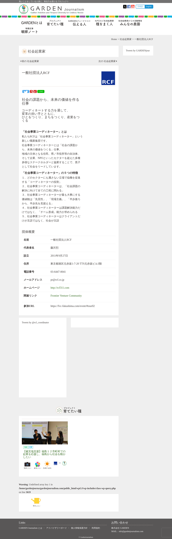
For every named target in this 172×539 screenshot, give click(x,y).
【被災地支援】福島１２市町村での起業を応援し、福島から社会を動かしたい (44, 454)
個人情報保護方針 (79, 528)
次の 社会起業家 (107, 61)
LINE (41, 91)
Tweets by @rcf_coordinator (35, 322)
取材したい (27, 465)
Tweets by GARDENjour (138, 50)
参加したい (37, 465)
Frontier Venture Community (66, 295)
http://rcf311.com (59, 287)
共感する (47, 465)
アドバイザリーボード (56, 528)
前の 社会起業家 (29, 61)
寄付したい (37, 502)
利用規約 (96, 528)
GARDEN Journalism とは (30, 528)
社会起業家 (126, 39)
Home (114, 39)
